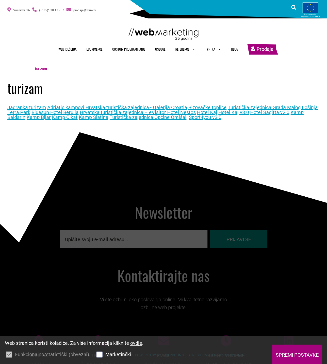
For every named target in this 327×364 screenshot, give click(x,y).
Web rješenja (67, 49)
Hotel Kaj (207, 112)
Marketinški (118, 354)
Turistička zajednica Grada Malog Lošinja (273, 107)
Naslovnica (23, 69)
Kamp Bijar (39, 117)
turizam (41, 69)
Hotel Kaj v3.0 (233, 112)
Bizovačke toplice (207, 107)
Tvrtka (213, 49)
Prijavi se (239, 242)
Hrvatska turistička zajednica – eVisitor (123, 112)
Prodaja (262, 49)
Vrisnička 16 (18, 9)
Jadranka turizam (26, 107)
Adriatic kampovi (66, 107)
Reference (185, 49)
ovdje (136, 343)
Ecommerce (94, 49)
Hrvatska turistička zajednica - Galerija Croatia (136, 107)
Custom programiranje (128, 49)
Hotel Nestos (181, 112)
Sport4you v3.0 (205, 117)
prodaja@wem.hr (81, 9)
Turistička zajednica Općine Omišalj (149, 117)
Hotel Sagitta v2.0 (269, 112)
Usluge (160, 49)
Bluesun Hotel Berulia (55, 112)
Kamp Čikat (65, 117)
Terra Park (18, 112)
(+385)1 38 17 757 (48, 9)
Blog (234, 49)
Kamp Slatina (93, 117)
